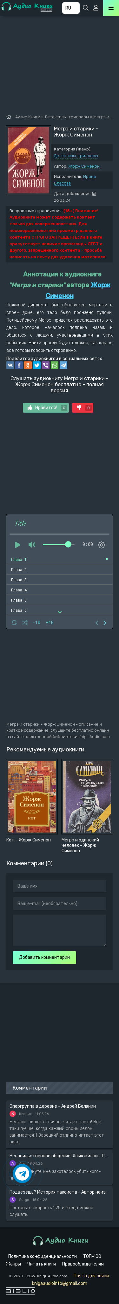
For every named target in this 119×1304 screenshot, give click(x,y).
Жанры (13, 1264)
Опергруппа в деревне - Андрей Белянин (53, 1106)
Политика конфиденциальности (42, 1256)
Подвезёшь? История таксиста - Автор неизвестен (59, 1192)
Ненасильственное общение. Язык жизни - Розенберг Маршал (59, 1156)
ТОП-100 (92, 1256)
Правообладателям (83, 1264)
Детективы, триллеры (76, 155)
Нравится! (47, 408)
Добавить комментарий (44, 957)
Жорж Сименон (84, 166)
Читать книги (41, 1264)
